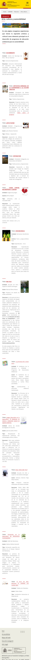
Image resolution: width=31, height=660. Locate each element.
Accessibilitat (6, 634)
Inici (3, 631)
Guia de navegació (7, 641)
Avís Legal (5, 644)
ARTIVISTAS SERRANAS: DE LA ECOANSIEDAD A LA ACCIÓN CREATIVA (19, 87)
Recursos (16, 11)
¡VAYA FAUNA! (10, 123)
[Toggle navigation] (27, 4)
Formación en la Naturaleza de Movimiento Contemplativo (11, 536)
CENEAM (10, 11)
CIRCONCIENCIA (20, 231)
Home (4, 11)
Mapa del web (6, 638)
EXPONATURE (17, 156)
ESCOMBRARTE (10, 53)
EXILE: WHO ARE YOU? (21, 470)
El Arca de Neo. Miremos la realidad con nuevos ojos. (20, 583)
